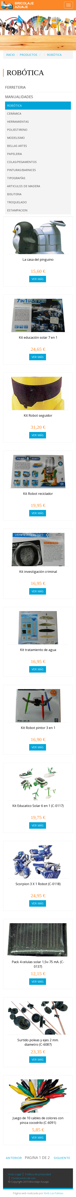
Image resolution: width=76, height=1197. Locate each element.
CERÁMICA (14, 113)
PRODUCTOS (28, 55)
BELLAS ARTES (17, 146)
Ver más (38, 279)
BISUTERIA (14, 194)
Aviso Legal (14, 1174)
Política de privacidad (38, 1174)
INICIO (10, 55)
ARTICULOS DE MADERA (23, 186)
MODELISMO (16, 138)
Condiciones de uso (23, 1178)
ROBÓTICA (54, 55)
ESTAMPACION (17, 210)
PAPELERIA (14, 154)
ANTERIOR (13, 1158)
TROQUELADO (17, 202)
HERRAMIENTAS (18, 122)
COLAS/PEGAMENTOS (22, 162)
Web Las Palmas (53, 1193)
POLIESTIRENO (17, 130)
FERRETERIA (15, 87)
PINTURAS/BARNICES (21, 170)
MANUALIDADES (19, 96)
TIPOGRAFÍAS (16, 178)
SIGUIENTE (63, 1158)
